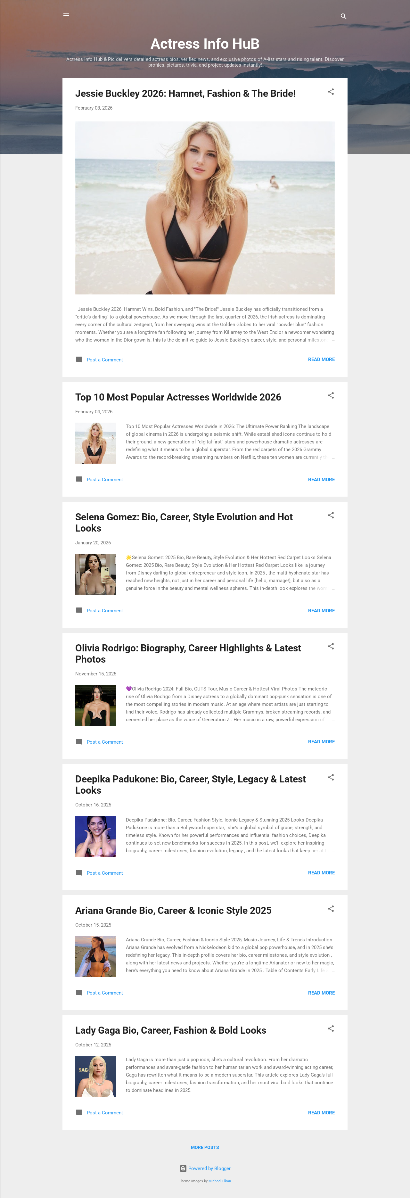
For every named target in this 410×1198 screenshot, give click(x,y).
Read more (321, 359)
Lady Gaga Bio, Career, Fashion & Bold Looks (170, 1030)
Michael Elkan (220, 1181)
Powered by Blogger (205, 1168)
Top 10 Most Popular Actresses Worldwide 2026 (178, 397)
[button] (331, 93)
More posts (205, 1147)
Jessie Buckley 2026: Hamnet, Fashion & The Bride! (185, 93)
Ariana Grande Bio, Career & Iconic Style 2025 (173, 910)
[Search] (344, 17)
